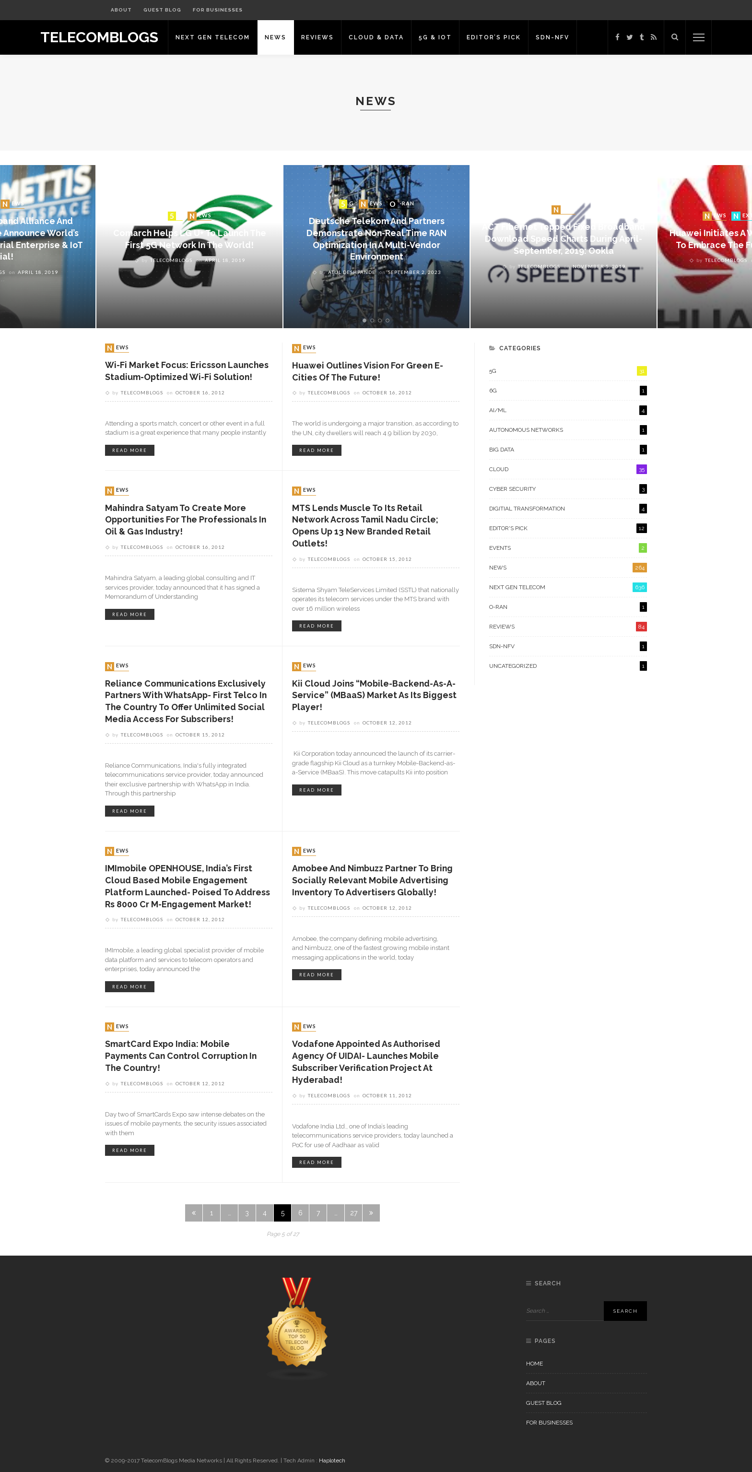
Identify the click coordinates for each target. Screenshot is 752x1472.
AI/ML (568, 410)
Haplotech (332, 1460)
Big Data (568, 449)
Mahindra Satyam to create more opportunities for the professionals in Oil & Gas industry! (187, 520)
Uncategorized (568, 666)
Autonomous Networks (568, 430)
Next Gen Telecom (218, 37)
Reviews (322, 37)
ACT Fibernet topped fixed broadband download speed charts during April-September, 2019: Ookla (563, 239)
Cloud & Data (381, 37)
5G (176, 215)
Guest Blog (162, 9)
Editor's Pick (568, 528)
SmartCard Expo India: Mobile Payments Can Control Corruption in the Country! (182, 1058)
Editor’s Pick (499, 37)
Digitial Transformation (568, 508)
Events (568, 548)
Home (534, 1363)
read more (129, 450)
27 (353, 1216)
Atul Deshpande (352, 272)
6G (568, 390)
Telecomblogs (171, 260)
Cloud (568, 469)
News (281, 37)
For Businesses (218, 9)
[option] (376, 246)
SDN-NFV (558, 37)
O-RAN (401, 203)
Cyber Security (568, 489)
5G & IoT (440, 37)
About (121, 9)
